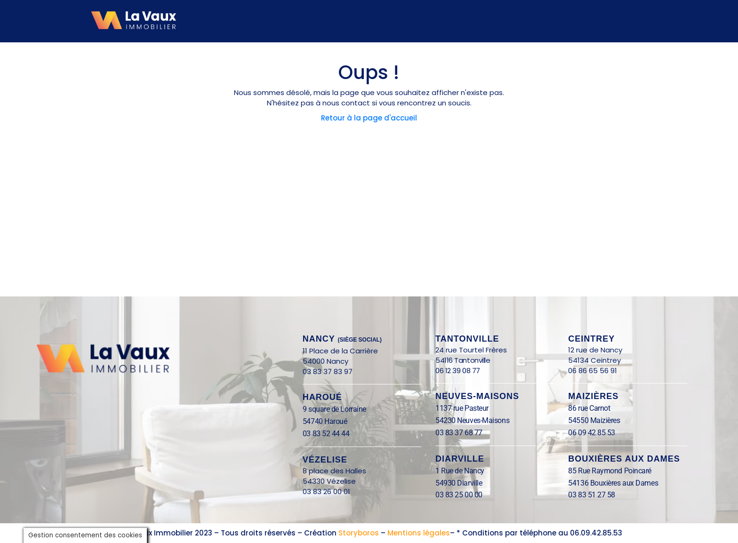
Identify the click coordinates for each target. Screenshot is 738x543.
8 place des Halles (337, 471)
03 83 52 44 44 (326, 433)
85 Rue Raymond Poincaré (609, 470)
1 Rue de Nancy (459, 470)
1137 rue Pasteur (462, 408)
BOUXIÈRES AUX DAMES (624, 458)
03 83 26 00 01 (326, 491)
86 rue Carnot (599, 408)
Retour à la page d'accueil (369, 118)
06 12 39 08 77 (457, 370)
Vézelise (325, 459)
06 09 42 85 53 (591, 432)
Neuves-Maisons (477, 396)
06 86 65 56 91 (592, 370)
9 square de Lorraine (334, 409)
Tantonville (467, 338)
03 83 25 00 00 (458, 494)
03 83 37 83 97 (328, 371)
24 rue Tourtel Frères (471, 350)
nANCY (342, 338)
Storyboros (358, 533)
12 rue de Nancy (595, 350)
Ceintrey (591, 338)
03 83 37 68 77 (458, 432)
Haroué (322, 397)
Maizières (593, 396)
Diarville (459, 458)
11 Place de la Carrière (340, 351)
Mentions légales (418, 533)
